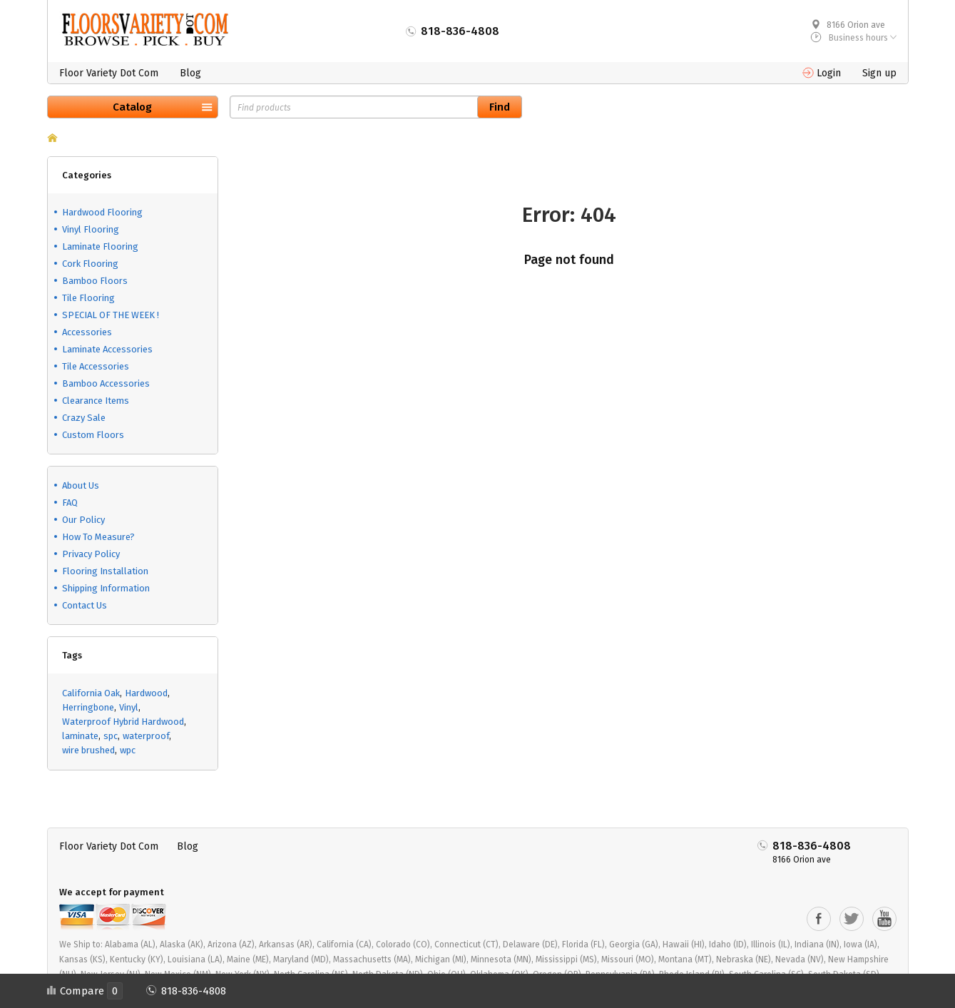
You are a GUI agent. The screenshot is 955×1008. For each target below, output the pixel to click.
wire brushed (88, 750)
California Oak (91, 693)
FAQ (70, 502)
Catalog (132, 107)
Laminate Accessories (107, 349)
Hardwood (146, 693)
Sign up (879, 73)
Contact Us (84, 605)
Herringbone (88, 707)
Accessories (87, 332)
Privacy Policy (91, 554)
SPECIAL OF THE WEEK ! (110, 315)
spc (110, 735)
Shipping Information (106, 588)
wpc (128, 750)
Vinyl (128, 707)
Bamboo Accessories (106, 383)
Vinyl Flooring (90, 229)
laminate (80, 735)
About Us (80, 485)
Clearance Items (95, 400)
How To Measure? (98, 536)
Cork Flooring (90, 263)
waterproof (146, 735)
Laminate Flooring (100, 246)
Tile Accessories (95, 366)
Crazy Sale (84, 417)
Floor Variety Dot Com (108, 73)
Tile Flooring (88, 297)
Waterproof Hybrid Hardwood (123, 721)
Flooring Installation (105, 571)
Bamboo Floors (95, 280)
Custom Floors (93, 434)
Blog (190, 73)
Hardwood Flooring (102, 212)
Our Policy (83, 519)
